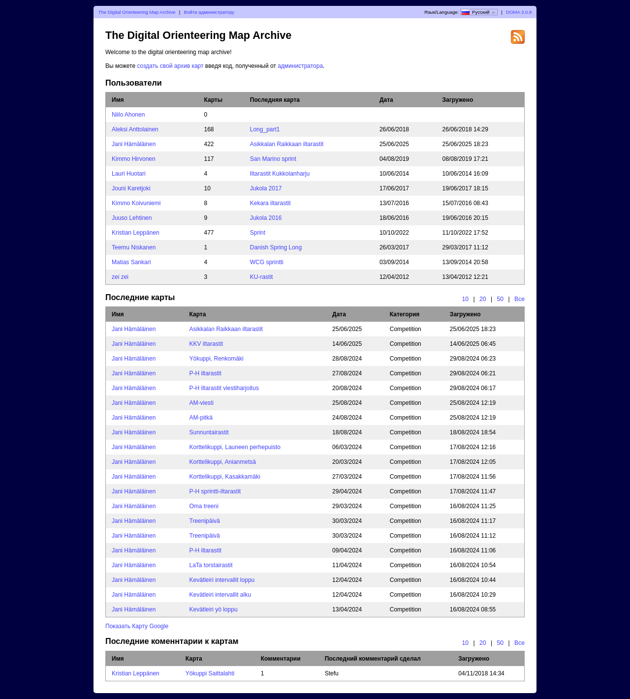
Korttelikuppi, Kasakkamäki (224, 476)
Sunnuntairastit (209, 432)
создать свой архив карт (171, 65)
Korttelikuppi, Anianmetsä (222, 461)
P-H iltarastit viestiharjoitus (224, 388)
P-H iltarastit (205, 373)
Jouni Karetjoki (131, 188)
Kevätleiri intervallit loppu (222, 580)
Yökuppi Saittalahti (210, 673)
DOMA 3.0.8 (519, 12)
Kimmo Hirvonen (134, 158)
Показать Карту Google (136, 626)
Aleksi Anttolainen (135, 129)
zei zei (120, 277)
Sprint (257, 232)
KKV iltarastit (206, 343)
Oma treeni (204, 506)
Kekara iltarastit (270, 203)
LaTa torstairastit (211, 565)
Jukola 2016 (266, 217)
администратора (300, 65)
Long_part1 (265, 129)
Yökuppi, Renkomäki (216, 358)
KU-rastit (261, 277)
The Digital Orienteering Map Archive (137, 12)
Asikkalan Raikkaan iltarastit (286, 144)
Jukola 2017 (266, 188)
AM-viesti (201, 402)
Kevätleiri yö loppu (213, 609)
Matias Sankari (131, 262)
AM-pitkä (201, 417)
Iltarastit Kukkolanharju (280, 173)
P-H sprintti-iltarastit (215, 491)
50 (500, 299)
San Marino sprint (273, 158)
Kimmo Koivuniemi (136, 203)
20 (482, 299)
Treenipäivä (204, 520)
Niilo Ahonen (128, 114)
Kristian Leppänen (135, 232)
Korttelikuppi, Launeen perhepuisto (235, 447)
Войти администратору (209, 12)
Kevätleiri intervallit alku (220, 594)
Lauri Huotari (129, 173)
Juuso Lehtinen (132, 217)
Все (519, 299)
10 (465, 299)
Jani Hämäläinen (134, 144)
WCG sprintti (267, 262)
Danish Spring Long (276, 247)
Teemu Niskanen (134, 247)
